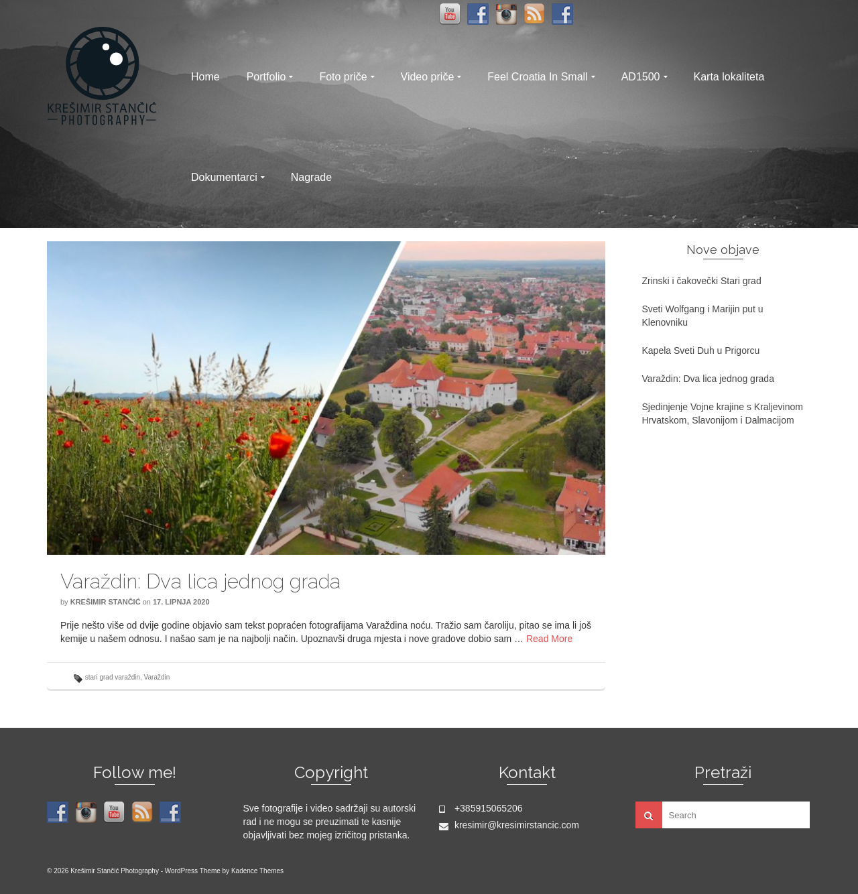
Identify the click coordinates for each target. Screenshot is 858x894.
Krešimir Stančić (105, 602)
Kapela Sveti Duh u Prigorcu (701, 350)
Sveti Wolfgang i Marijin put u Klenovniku (702, 316)
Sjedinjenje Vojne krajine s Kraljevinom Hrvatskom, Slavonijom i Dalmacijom (722, 413)
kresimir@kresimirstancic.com (509, 825)
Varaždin (157, 677)
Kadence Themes (257, 871)
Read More (549, 638)
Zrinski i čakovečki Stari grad (701, 280)
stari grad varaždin (112, 677)
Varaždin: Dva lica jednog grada (708, 378)
